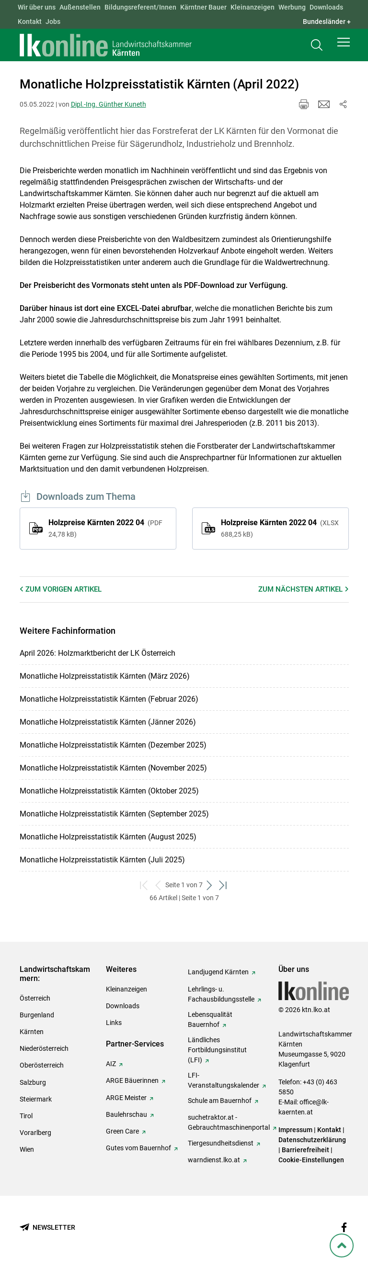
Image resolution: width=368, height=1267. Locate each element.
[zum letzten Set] (224, 885)
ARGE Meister (126, 1098)
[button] (343, 44)
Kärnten (32, 1032)
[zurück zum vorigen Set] (158, 885)
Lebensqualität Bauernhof (210, 1019)
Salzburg (33, 1082)
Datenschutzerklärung (312, 1140)
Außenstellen (80, 7)
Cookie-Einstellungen (311, 1160)
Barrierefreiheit (305, 1150)
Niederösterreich (44, 1048)
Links (114, 1022)
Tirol (26, 1116)
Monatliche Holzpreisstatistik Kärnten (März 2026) (105, 676)
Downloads (326, 7)
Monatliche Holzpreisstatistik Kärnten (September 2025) (114, 813)
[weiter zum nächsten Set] (210, 885)
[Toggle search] (316, 46)
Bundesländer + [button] (327, 21)
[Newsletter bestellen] (47, 1228)
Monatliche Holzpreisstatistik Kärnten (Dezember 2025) (113, 744)
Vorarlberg (35, 1132)
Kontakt (30, 21)
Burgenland (37, 1015)
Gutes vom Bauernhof (138, 1148)
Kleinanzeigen (252, 7)
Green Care (122, 1131)
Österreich (35, 998)
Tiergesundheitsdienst (220, 1143)
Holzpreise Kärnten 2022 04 (105, 528)
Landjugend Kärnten (218, 972)
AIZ (111, 1064)
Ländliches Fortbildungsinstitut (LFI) (217, 1050)
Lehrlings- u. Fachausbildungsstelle (221, 994)
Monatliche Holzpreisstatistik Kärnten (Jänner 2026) (108, 722)
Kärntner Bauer (203, 7)
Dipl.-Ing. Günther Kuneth (108, 104)
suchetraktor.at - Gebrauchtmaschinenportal (229, 1122)
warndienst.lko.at (214, 1160)
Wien (27, 1149)
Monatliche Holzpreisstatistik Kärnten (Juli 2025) (102, 859)
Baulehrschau (126, 1114)
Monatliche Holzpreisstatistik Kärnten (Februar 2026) (109, 699)
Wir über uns (37, 7)
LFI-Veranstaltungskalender (223, 1080)
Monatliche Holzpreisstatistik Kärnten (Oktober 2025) (109, 790)
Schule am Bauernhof (220, 1100)
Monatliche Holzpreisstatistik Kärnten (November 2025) (113, 767)
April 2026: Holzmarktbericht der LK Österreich (97, 653)
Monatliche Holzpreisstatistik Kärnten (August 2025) (108, 836)
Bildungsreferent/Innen (140, 7)
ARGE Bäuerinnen (132, 1080)
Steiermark (36, 1099)
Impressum (295, 1130)
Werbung (292, 7)
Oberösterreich (42, 1065)
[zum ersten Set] (144, 885)
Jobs (53, 21)
